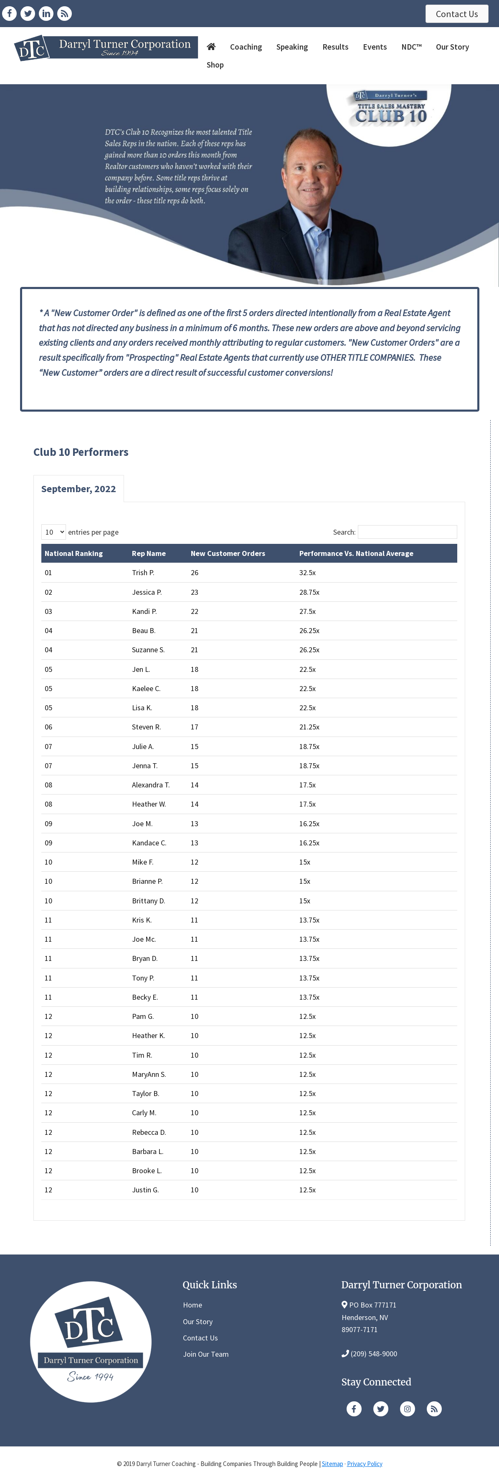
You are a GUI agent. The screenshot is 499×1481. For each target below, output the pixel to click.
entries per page (93, 532)
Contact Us (200, 1338)
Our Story (198, 1321)
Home (192, 1305)
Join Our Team (206, 1354)
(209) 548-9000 (374, 1353)
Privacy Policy (364, 1464)
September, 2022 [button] (78, 488)
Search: (344, 532)
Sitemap (332, 1464)
